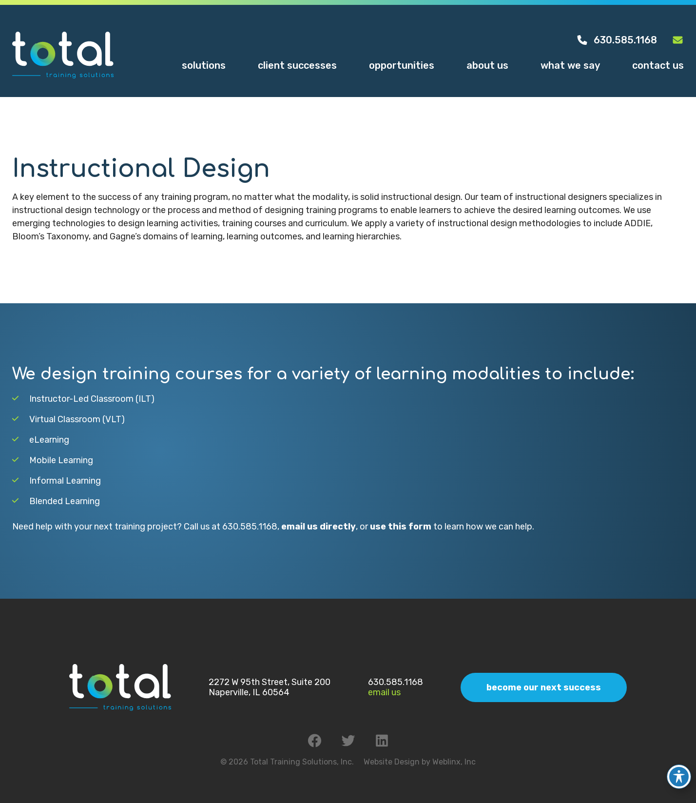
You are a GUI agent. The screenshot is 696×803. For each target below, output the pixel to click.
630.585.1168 (616, 40)
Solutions (204, 65)
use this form (400, 526)
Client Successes (297, 65)
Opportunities (401, 65)
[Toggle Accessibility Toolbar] (679, 770)
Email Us (384, 692)
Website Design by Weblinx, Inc (420, 761)
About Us (487, 65)
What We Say (570, 65)
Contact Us (658, 65)
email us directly (318, 526)
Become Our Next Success (543, 687)
